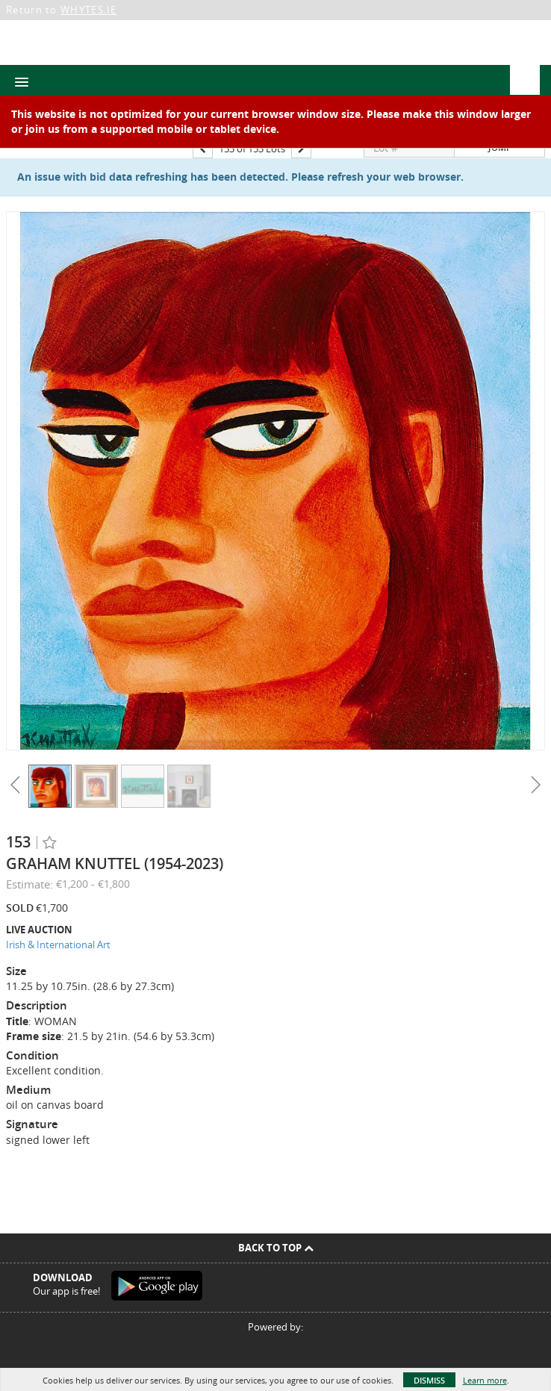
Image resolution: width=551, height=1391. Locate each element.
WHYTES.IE (88, 9)
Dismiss (429, 1380)
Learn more (485, 1380)
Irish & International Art (58, 944)
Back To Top (276, 1247)
